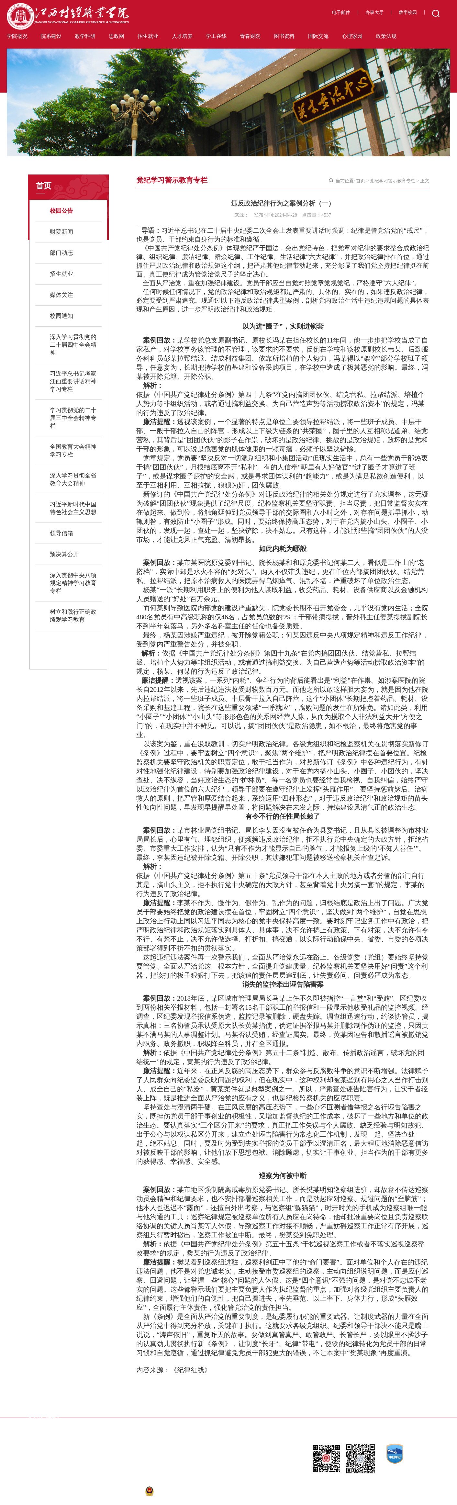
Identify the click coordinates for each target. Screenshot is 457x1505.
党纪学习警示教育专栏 (392, 180)
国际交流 (318, 36)
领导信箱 (61, 533)
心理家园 (352, 36)
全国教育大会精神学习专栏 (73, 451)
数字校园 (408, 12)
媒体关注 (61, 295)
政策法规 (386, 36)
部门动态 (61, 253)
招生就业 (148, 36)
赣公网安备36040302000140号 (180, 1490)
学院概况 (17, 36)
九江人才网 (353, 1414)
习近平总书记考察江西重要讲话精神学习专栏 (73, 381)
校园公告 (61, 211)
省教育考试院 (230, 1414)
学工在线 (216, 36)
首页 (360, 180)
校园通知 (61, 316)
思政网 (116, 36)
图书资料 (284, 36)
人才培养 (182, 36)
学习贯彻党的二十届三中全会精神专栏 (73, 418)
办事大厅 (374, 12)
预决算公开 (64, 554)
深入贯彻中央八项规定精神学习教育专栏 (73, 583)
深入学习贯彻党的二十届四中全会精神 (73, 345)
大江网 (98, 1423)
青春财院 (250, 36)
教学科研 (85, 36)
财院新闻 (61, 232)
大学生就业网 (168, 1423)
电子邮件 (341, 12)
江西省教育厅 (105, 1414)
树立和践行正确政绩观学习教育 (73, 616)
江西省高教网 (168, 1414)
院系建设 (51, 36)
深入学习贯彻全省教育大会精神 (73, 479)
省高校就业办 (230, 1423)
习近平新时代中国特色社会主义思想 (73, 508)
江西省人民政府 (295, 1414)
